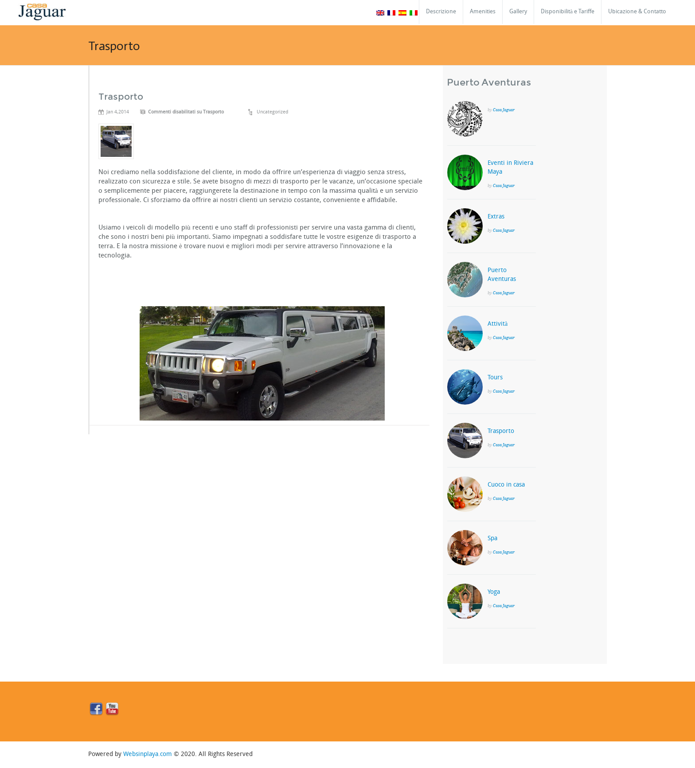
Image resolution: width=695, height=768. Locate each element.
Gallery (518, 12)
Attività (498, 324)
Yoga (494, 592)
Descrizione (441, 12)
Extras (496, 217)
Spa (492, 538)
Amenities (483, 12)
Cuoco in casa (506, 485)
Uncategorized (272, 112)
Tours (495, 377)
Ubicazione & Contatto (637, 12)
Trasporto (120, 96)
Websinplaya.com (147, 754)
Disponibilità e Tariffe (567, 12)
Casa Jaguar (504, 109)
